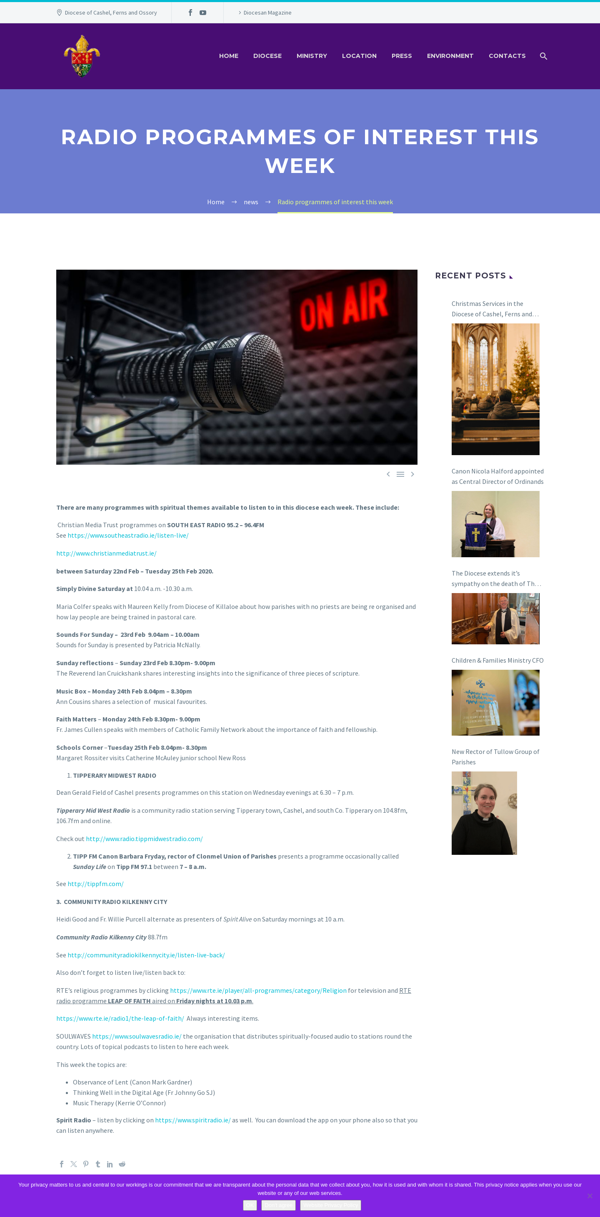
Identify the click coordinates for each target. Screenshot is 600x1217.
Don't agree (278, 1205)
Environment (450, 56)
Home (228, 56)
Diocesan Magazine (268, 12)
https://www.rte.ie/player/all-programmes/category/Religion (258, 990)
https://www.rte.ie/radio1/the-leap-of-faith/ (120, 1018)
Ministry (312, 56)
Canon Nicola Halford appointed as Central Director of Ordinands (498, 476)
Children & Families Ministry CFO (498, 660)
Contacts (507, 56)
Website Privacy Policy (330, 1205)
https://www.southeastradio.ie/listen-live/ (128, 535)
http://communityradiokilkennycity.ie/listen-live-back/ (146, 955)
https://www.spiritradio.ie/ (193, 1120)
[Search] (543, 56)
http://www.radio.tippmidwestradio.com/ (144, 838)
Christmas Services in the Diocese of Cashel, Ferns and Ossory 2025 (492, 309)
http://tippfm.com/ (96, 883)
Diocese (267, 56)
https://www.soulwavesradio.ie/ (137, 1036)
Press (402, 56)
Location (359, 56)
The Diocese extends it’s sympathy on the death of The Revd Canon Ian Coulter (495, 579)
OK (250, 1205)
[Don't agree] (589, 1196)
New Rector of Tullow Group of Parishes (496, 756)
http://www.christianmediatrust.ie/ (106, 553)
